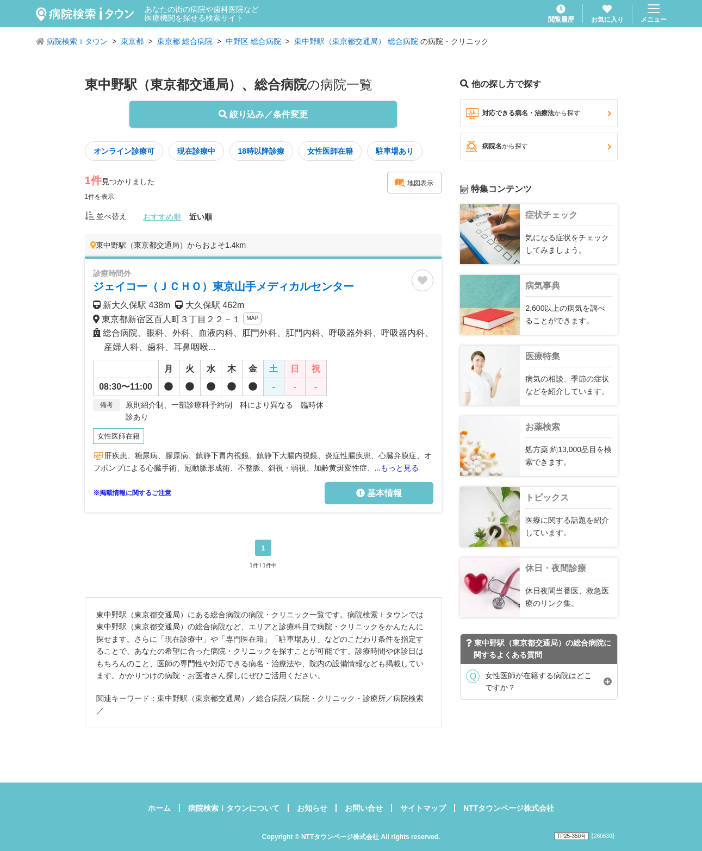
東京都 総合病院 (185, 41)
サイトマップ (423, 808)
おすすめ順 (162, 216)
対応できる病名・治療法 (538, 113)
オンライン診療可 (124, 151)
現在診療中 (196, 151)
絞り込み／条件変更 (263, 114)
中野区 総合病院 (253, 41)
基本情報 (379, 493)
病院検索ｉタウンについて (233, 808)
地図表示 (414, 182)
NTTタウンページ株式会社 (508, 808)
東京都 (132, 41)
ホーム (159, 808)
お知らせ (312, 808)
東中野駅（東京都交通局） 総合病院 (356, 41)
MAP (252, 318)
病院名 (538, 146)
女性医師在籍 (330, 151)
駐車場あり (395, 151)
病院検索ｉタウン (77, 41)
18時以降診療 (261, 151)
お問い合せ (364, 808)
